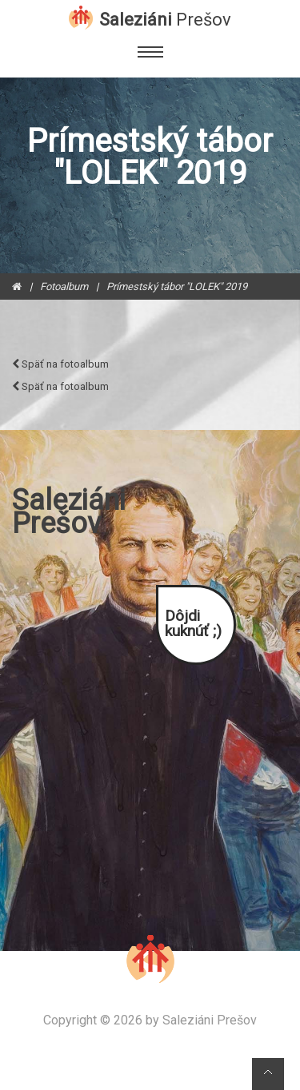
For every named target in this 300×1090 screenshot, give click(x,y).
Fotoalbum (64, 286)
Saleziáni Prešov (209, 1020)
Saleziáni (165, 18)
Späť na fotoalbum (60, 364)
